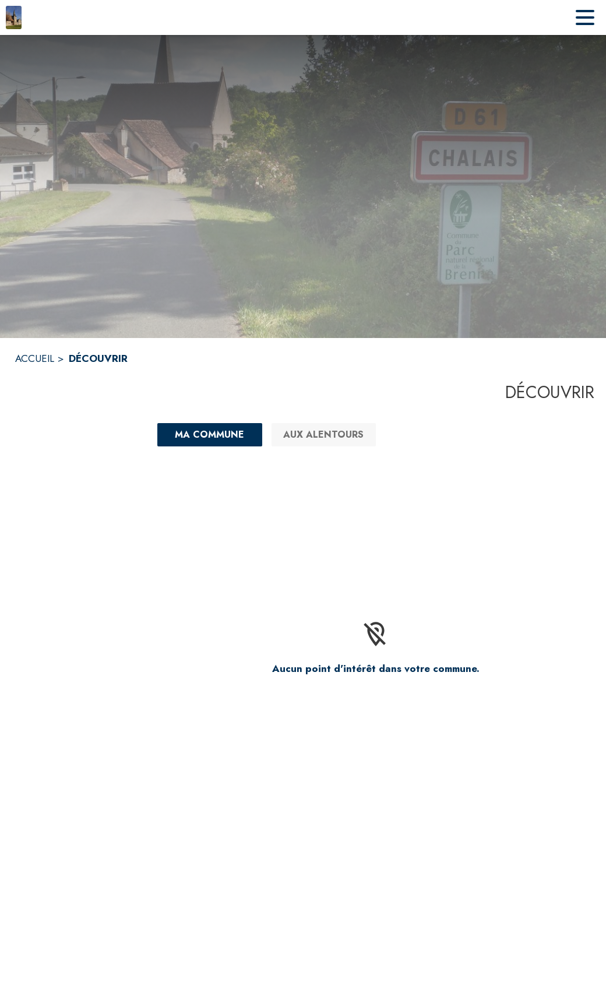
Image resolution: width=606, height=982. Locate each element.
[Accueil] (14, 17)
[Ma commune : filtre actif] (209, 434)
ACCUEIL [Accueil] (34, 358)
